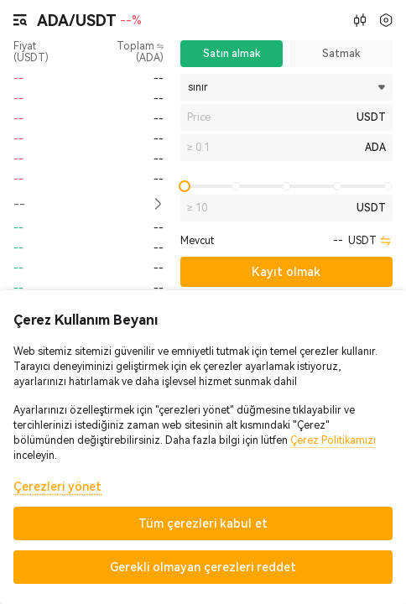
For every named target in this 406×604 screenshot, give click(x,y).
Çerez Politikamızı (333, 440)
